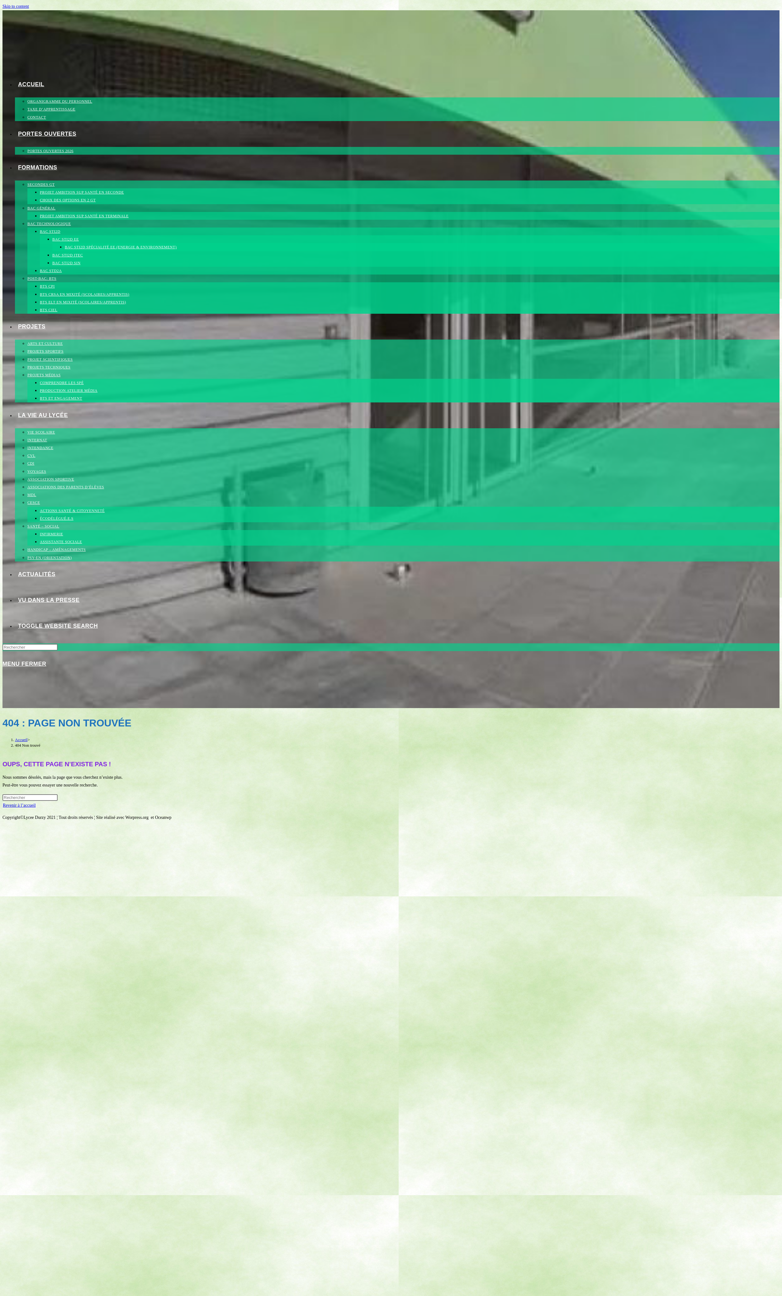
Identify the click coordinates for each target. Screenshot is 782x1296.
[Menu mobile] (24, 664)
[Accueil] (21, 739)
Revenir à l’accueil (19, 805)
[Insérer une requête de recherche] (30, 647)
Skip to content (15, 6)
